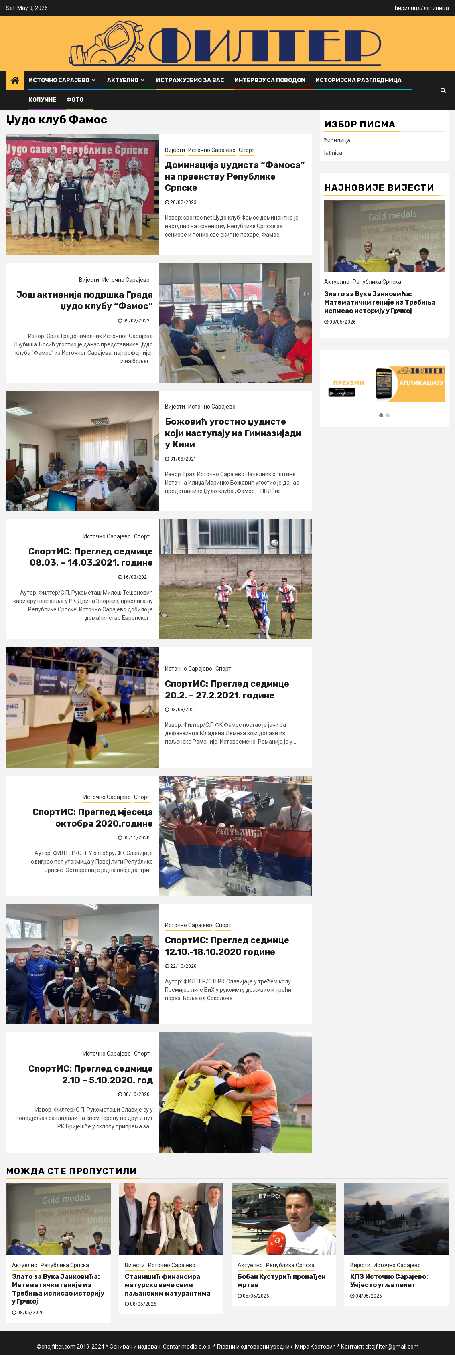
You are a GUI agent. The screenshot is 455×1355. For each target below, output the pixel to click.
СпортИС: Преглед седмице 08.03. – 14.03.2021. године (90, 557)
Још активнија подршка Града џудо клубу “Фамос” (84, 300)
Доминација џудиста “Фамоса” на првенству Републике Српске (235, 176)
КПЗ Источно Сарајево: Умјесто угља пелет (389, 1281)
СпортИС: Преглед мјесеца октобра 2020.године (92, 818)
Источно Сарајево (58, 80)
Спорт (246, 150)
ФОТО (74, 100)
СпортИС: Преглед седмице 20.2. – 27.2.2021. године (227, 689)
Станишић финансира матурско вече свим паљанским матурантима (168, 1285)
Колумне (42, 100)
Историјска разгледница (358, 80)
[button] (381, 415)
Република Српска (377, 282)
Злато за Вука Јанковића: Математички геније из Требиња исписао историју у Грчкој (379, 302)
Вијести (175, 150)
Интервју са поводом (269, 80)
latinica (333, 153)
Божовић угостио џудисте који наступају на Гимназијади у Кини (233, 433)
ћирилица (408, 8)
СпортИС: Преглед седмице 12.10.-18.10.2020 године (227, 946)
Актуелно (122, 80)
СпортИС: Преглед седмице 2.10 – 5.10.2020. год (90, 1074)
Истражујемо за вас (190, 80)
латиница (436, 8)
